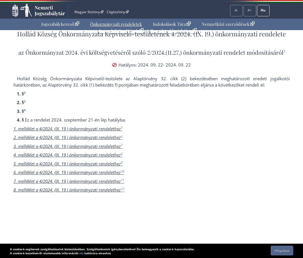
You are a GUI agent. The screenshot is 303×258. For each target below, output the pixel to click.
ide (81, 253)
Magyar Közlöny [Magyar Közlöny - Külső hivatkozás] (88, 11)
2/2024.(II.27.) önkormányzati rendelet (196, 52)
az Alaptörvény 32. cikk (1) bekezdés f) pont (85, 85)
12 (122, 189)
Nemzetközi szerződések (228, 24)
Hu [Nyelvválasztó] (263, 10)
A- (236, 10)
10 (122, 171)
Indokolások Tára (172, 24)
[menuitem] (60, 24)
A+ (249, 10)
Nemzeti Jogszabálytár (50, 10)
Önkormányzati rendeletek (116, 24)
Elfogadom (282, 251)
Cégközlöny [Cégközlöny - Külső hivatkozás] (117, 11)
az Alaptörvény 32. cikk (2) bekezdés (167, 78)
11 (122, 180)
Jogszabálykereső (60, 24)
